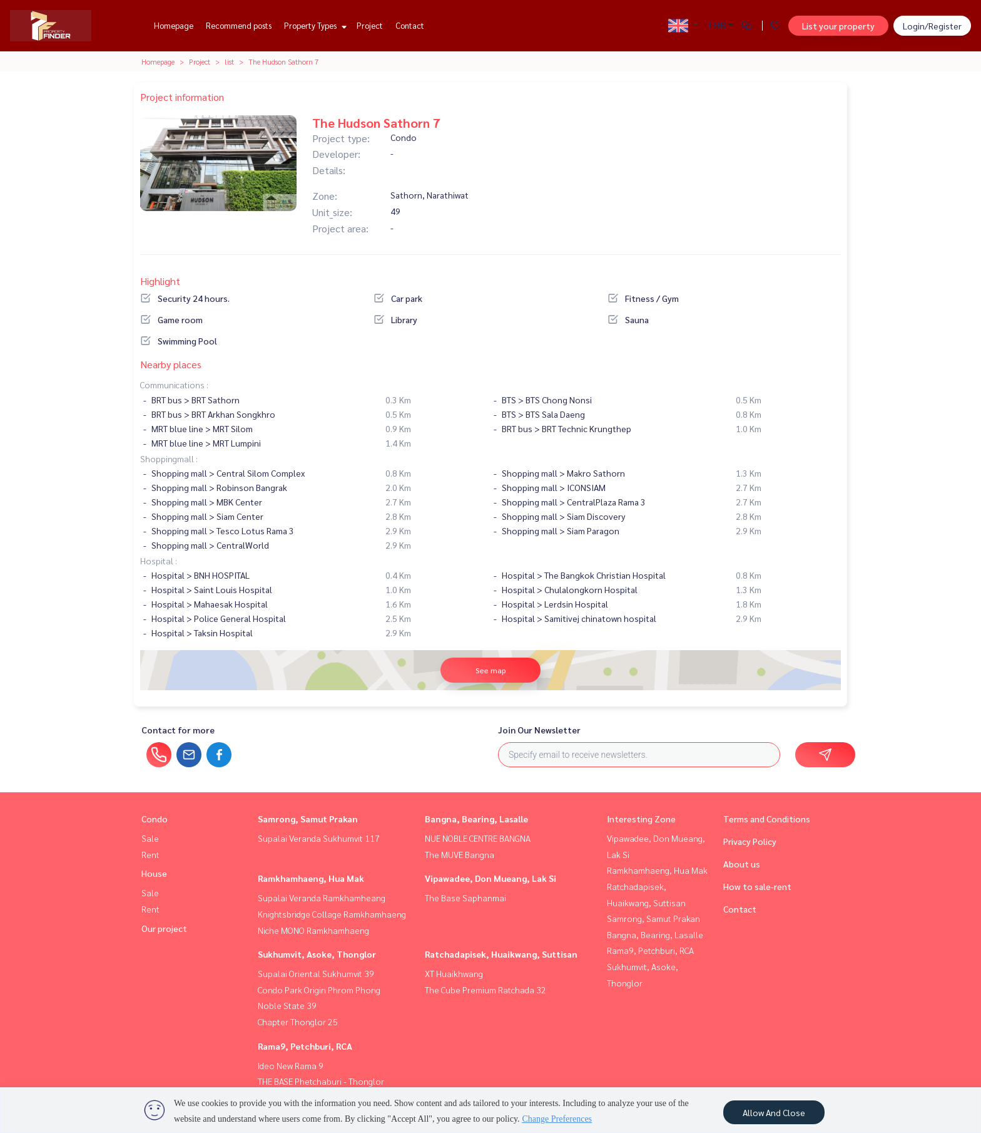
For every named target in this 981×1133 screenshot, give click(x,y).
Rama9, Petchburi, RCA (305, 1046)
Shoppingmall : (169, 458)
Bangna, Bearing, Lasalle (476, 818)
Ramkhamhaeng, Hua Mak (311, 878)
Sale (150, 838)
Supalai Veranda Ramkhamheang (321, 897)
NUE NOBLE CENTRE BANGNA (478, 838)
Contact (409, 25)
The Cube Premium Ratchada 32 (485, 989)
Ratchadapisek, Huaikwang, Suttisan (501, 954)
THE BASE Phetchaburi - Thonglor (321, 1081)
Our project (164, 928)
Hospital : (158, 560)
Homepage (173, 25)
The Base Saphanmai (465, 897)
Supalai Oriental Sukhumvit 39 (316, 973)
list (229, 61)
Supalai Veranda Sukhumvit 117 (319, 838)
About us (741, 863)
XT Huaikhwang (454, 973)
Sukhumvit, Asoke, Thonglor (317, 954)
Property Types (313, 25)
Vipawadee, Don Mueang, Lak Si (490, 878)
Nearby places (170, 364)
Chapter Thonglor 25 (298, 1021)
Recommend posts (239, 25)
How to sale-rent (757, 886)
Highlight (160, 280)
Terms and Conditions (766, 818)
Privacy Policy (749, 841)
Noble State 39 (287, 1005)
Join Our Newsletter (539, 729)
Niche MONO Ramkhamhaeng (313, 930)
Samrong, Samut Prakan (308, 818)
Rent (150, 854)
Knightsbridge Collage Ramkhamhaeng (332, 913)
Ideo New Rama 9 (290, 1065)
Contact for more (178, 729)
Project (370, 25)
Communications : (174, 384)
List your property (838, 25)
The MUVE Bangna (459, 854)
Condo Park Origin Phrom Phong (319, 989)
